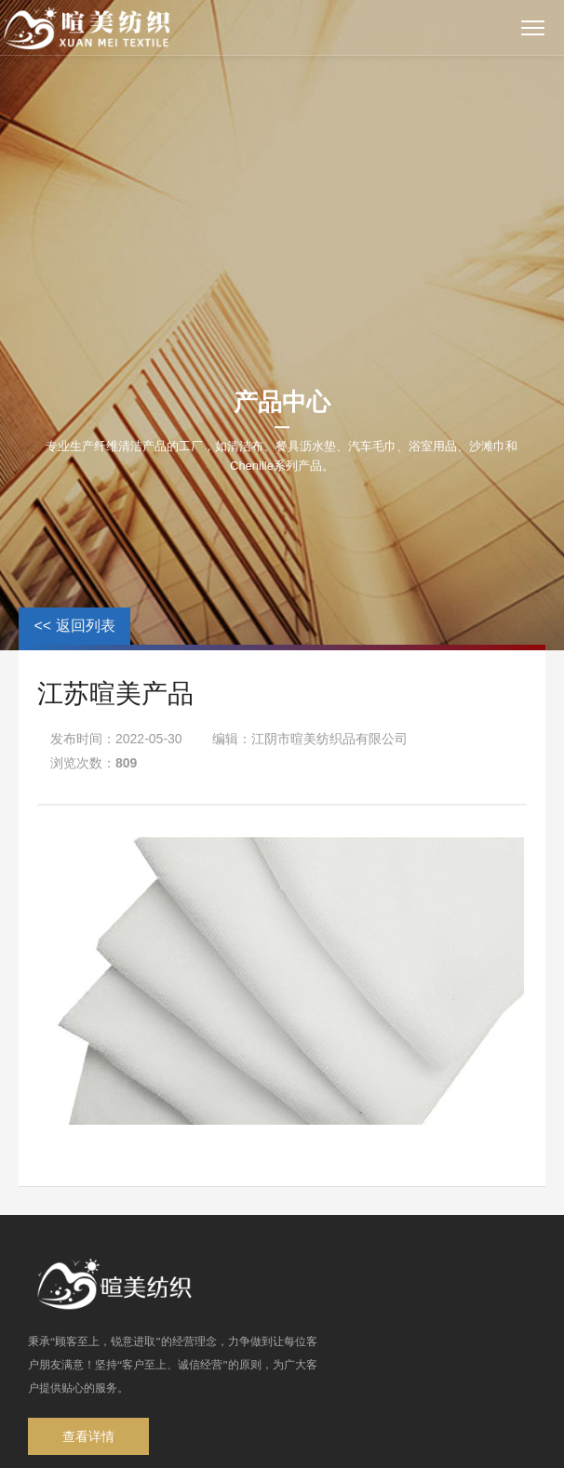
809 (126, 762)
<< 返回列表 (74, 626)
